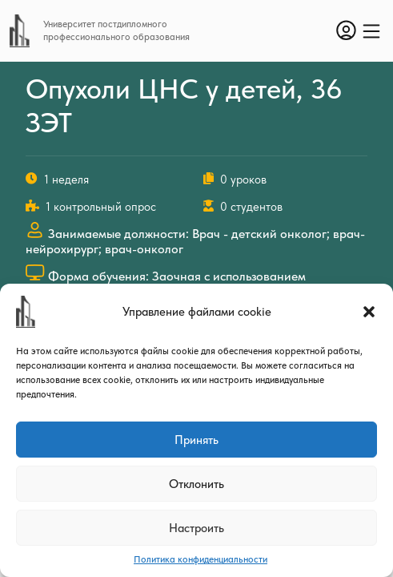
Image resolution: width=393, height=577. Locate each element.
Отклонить (196, 484)
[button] (369, 312)
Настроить (196, 528)
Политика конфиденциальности (200, 559)
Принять (196, 440)
